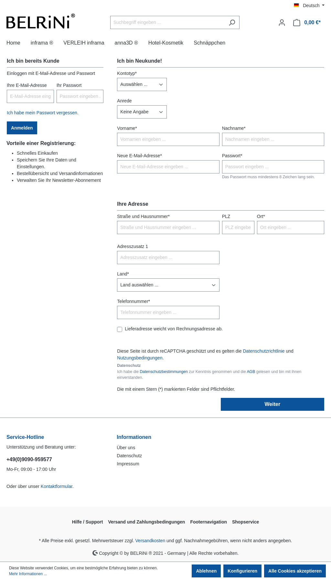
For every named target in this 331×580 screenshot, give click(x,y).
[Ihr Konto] (281, 22)
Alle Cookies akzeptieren (295, 571)
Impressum (128, 463)
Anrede (124, 100)
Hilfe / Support (87, 521)
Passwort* (232, 155)
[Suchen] (232, 22)
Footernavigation (208, 521)
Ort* (261, 216)
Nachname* (234, 128)
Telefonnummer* (133, 301)
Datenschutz (129, 455)
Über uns (126, 447)
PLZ (226, 216)
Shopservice (245, 521)
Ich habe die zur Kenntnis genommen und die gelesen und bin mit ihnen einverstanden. (209, 374)
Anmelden (22, 127)
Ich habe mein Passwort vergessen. (43, 112)
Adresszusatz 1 (132, 246)
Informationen (134, 437)
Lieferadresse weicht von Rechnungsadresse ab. (174, 328)
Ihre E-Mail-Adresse (27, 85)
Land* (123, 273)
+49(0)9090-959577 (29, 459)
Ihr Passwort (69, 85)
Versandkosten (150, 540)
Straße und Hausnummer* (143, 216)
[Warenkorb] (307, 22)
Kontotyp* (127, 73)
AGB (251, 371)
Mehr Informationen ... (28, 574)
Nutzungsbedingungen (139, 357)
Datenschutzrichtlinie (263, 351)
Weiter (273, 404)
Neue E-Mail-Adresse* (139, 155)
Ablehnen (206, 571)
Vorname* (127, 128)
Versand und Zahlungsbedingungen (146, 521)
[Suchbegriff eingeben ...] (167, 22)
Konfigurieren (242, 571)
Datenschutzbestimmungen (163, 371)
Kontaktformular (56, 486)
